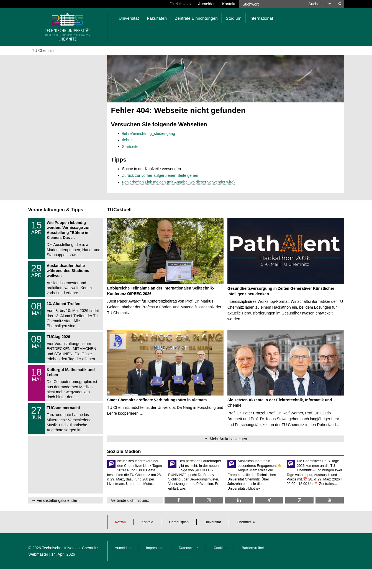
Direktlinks (180, 4)
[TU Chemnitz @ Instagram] (209, 500)
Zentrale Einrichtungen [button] (196, 18)
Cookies (220, 548)
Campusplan (179, 522)
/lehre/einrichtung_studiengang (148, 133)
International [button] (261, 18)
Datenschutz (188, 548)
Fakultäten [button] (157, 18)
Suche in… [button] (320, 4)
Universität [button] (129, 18)
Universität (212, 522)
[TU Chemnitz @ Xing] (269, 500)
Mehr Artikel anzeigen (228, 439)
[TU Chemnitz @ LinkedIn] (239, 500)
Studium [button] (233, 18)
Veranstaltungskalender (57, 500)
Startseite (130, 146)
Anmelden (206, 4)
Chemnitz (244, 522)
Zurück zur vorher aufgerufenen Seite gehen (160, 175)
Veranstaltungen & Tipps (55, 209)
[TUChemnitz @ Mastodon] (299, 500)
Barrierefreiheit (253, 548)
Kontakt (228, 4)
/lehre (127, 140)
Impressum (154, 548)
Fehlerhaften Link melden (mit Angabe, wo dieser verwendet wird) (178, 182)
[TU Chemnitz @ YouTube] (329, 500)
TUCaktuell (119, 209)
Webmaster (38, 554)
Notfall (120, 522)
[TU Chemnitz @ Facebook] (179, 500)
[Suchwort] (271, 4)
